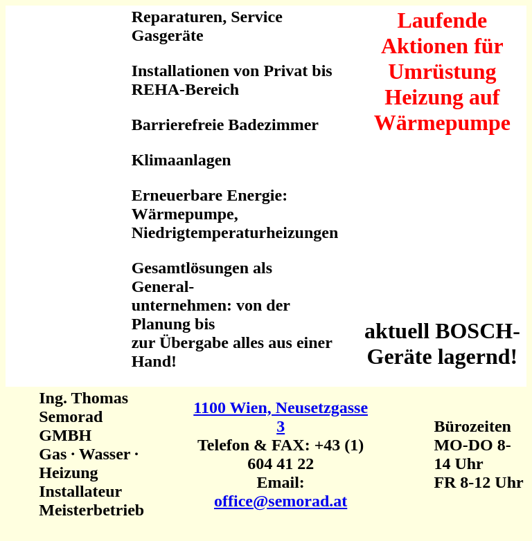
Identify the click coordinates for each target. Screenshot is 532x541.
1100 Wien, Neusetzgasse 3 (280, 416)
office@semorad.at (280, 501)
